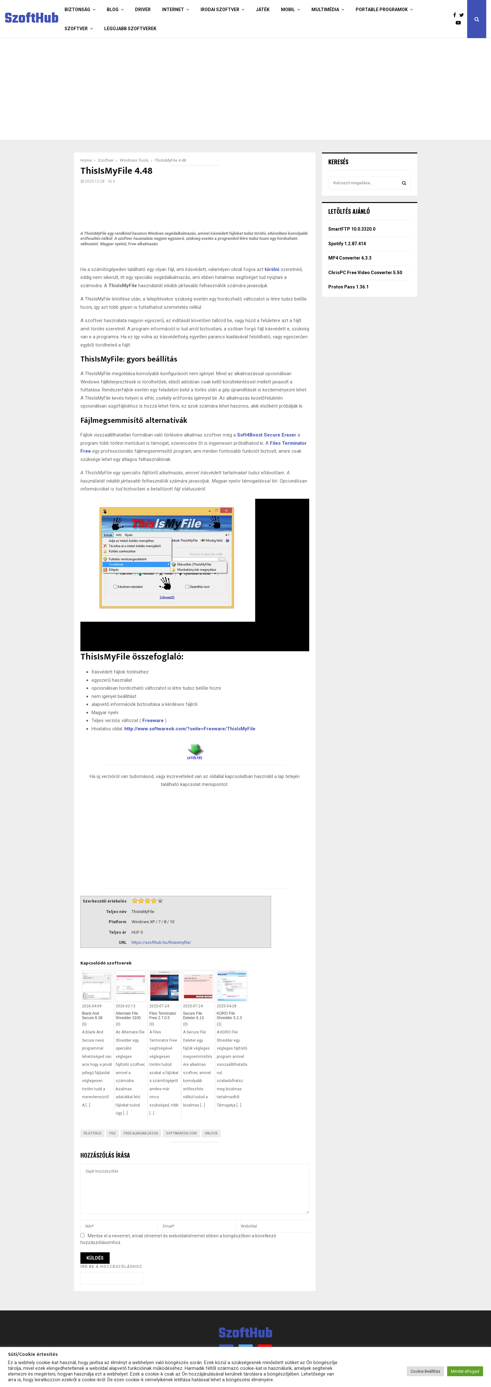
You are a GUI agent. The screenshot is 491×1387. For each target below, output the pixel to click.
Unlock (211, 1133)
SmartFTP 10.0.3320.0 (351, 229)
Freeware (153, 720)
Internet (173, 9)
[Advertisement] (220, 88)
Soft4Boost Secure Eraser (266, 435)
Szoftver (76, 28)
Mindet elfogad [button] (465, 1371)
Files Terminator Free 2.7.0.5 (162, 1015)
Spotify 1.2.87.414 (347, 243)
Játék (262, 9)
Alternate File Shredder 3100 (128, 1015)
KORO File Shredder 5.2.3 (229, 1015)
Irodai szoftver (220, 9)
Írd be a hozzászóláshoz (111, 1266)
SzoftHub (32, 19)
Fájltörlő (92, 1133)
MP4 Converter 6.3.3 (350, 257)
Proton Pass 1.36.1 (348, 286)
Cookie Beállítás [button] (425, 1371)
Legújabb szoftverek (130, 28)
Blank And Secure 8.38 (92, 1015)
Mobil (288, 9)
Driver (143, 9)
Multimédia (325, 9)
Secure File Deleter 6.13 (193, 1015)
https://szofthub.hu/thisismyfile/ (161, 942)
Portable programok (382, 9)
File (112, 1133)
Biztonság (77, 9)
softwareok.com (181, 1133)
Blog (113, 9)
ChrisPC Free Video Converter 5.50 (365, 272)
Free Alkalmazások (141, 1133)
